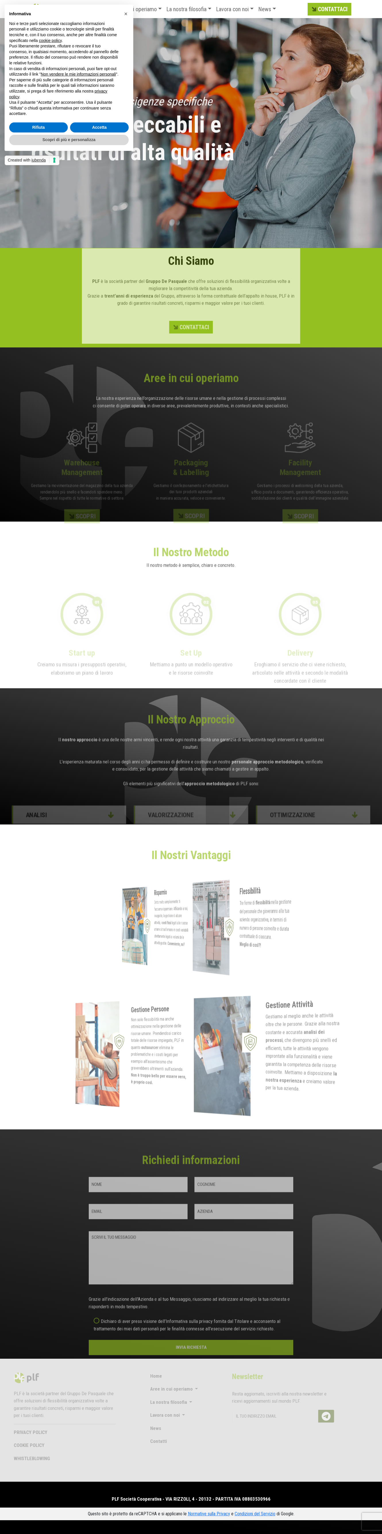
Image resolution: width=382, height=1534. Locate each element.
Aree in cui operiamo (161, 1389)
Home (145, 1376)
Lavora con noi (232, 9)
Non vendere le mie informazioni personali (78, 74)
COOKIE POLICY (18, 1445)
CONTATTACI (329, 9)
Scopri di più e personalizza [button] (69, 139)
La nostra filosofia (186, 9)
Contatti (147, 1441)
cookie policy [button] (50, 40)
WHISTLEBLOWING (21, 1458)
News (264, 9)
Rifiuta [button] (38, 127)
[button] (125, 13)
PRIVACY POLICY (19, 1432)
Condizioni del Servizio (255, 1513)
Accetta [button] (99, 127)
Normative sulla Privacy (209, 1513)
